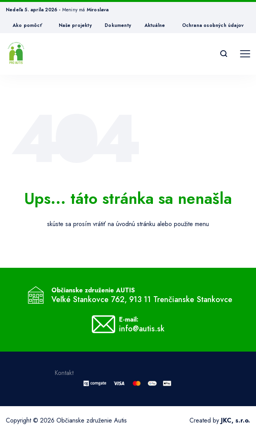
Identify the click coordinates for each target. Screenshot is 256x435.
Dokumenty (118, 25)
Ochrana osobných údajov (213, 25)
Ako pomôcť (27, 25)
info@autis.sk (142, 329)
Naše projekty (75, 25)
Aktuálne (154, 25)
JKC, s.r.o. (235, 420)
